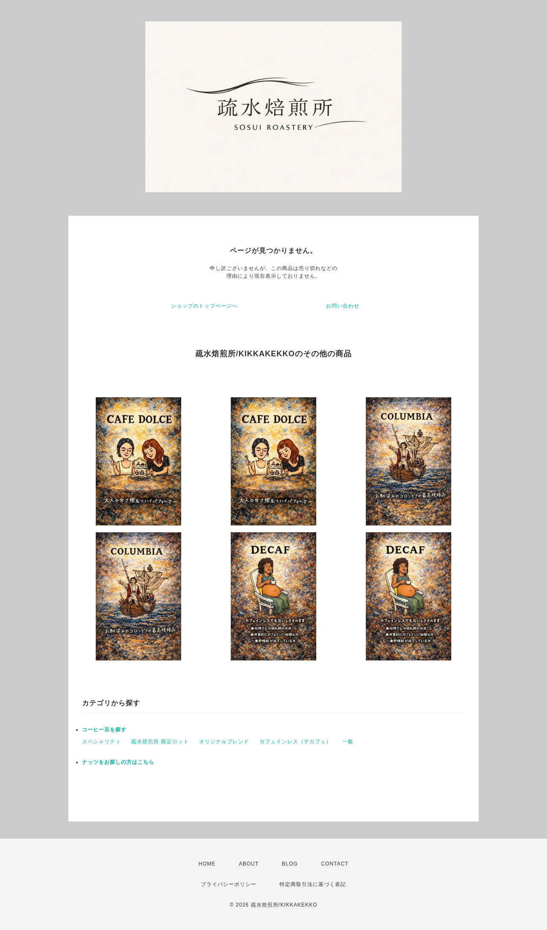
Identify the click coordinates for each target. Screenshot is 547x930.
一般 (347, 742)
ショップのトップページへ (204, 306)
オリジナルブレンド (224, 742)
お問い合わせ (342, 306)
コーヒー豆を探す (104, 730)
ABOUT (249, 864)
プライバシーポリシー (228, 884)
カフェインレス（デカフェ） (295, 742)
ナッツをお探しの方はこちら (118, 762)
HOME (207, 864)
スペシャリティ (101, 742)
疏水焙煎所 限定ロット (159, 742)
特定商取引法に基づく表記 (312, 884)
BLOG (290, 864)
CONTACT (334, 864)
